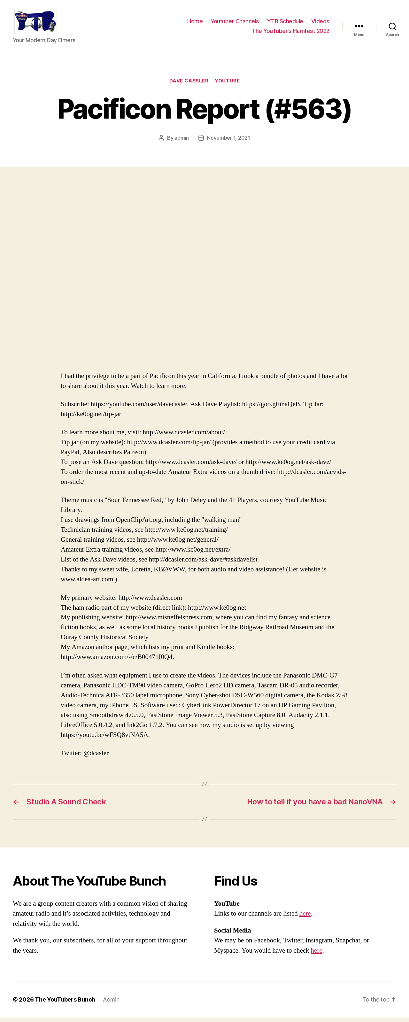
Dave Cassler (189, 85)
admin (181, 142)
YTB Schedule (285, 23)
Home (195, 23)
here (305, 918)
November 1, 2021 (228, 142)
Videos (320, 23)
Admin (111, 1004)
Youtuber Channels (235, 23)
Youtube (227, 85)
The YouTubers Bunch (65, 1004)
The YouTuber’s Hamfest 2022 (290, 32)
